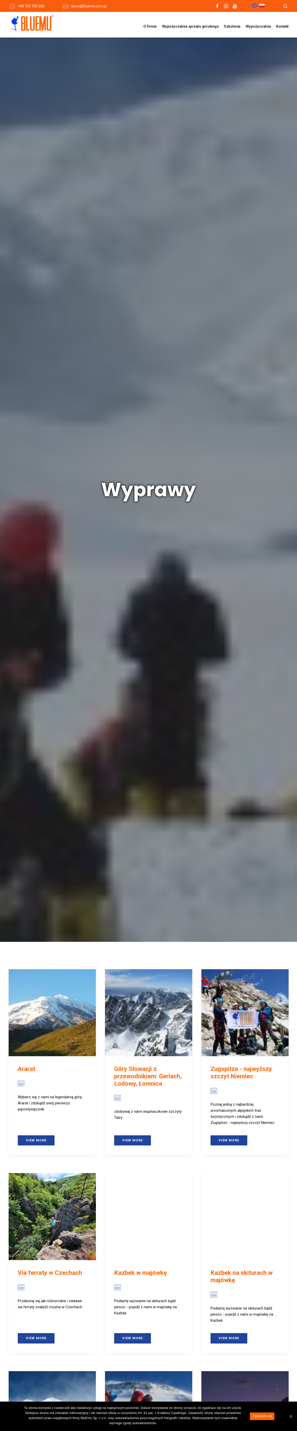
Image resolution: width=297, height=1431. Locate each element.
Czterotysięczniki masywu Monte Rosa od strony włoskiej (147, 861)
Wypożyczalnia (258, 26)
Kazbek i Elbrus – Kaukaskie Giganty (139, 666)
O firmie (150, 26)
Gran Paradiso (37, 1053)
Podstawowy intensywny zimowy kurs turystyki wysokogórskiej (245, 1060)
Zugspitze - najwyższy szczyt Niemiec (241, 264)
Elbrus (26, 662)
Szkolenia (232, 26)
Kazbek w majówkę (140, 464)
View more (36, 332)
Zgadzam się (262, 1416)
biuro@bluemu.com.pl (89, 6)
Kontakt (282, 26)
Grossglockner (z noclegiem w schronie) (49, 858)
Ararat (26, 260)
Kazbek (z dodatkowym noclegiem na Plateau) (243, 666)
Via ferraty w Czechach (50, 464)
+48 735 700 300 (31, 6)
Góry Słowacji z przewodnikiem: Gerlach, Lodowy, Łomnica (148, 268)
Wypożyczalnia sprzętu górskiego (190, 26)
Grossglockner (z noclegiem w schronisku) (148, 1057)
